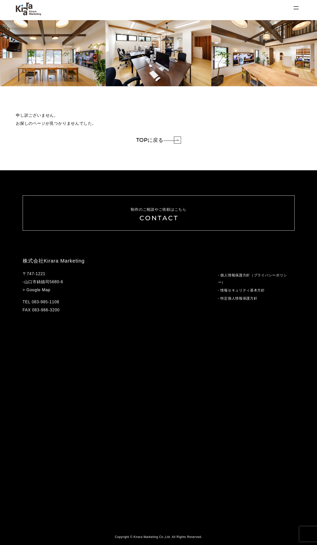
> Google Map (37, 290)
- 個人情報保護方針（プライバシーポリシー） (252, 278)
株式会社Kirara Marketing (54, 261)
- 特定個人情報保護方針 (238, 298)
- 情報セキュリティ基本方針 (241, 290)
